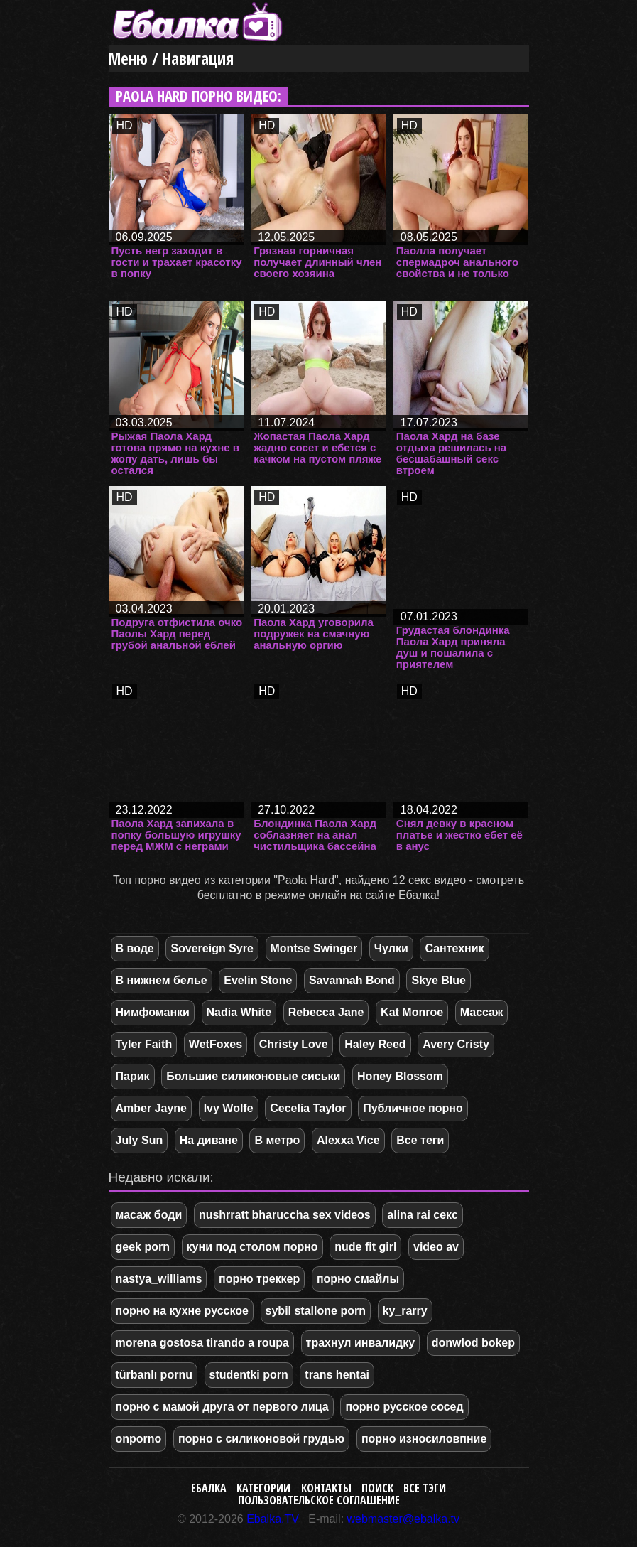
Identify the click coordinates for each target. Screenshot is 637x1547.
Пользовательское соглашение (319, 1500)
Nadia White (239, 1012)
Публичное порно (413, 1108)
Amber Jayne (151, 1108)
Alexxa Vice (348, 1140)
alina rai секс (422, 1215)
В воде (135, 948)
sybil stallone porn (316, 1311)
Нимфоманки (153, 1012)
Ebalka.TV (272, 1519)
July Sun (139, 1140)
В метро (277, 1140)
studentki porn (248, 1375)
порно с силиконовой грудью (261, 1439)
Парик (133, 1076)
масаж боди (149, 1215)
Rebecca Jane (326, 1012)
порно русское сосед (404, 1407)
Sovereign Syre (212, 948)
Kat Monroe (412, 1012)
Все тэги (424, 1488)
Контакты (326, 1488)
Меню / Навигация (171, 59)
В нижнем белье (161, 980)
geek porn (143, 1247)
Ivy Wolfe (229, 1108)
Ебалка (209, 1488)
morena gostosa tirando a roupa (202, 1343)
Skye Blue (438, 980)
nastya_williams (159, 1279)
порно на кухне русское (182, 1311)
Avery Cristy (456, 1044)
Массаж (481, 1012)
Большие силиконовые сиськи (253, 1076)
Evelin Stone (258, 980)
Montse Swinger (314, 948)
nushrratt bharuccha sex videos (285, 1215)
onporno (139, 1439)
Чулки (391, 948)
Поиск (377, 1488)
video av (436, 1247)
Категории (263, 1488)
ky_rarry (405, 1311)
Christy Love (293, 1044)
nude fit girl (365, 1247)
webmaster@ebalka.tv (403, 1519)
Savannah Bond (352, 980)
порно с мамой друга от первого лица (222, 1407)
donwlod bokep (473, 1343)
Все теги (420, 1140)
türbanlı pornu (154, 1375)
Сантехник (454, 948)
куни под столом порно (252, 1247)
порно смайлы (358, 1279)
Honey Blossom (400, 1076)
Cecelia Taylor (308, 1108)
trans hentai (337, 1375)
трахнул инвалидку (360, 1343)
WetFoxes (215, 1044)
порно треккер (259, 1279)
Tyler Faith (144, 1044)
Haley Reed (374, 1044)
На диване (209, 1140)
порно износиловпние (423, 1439)
